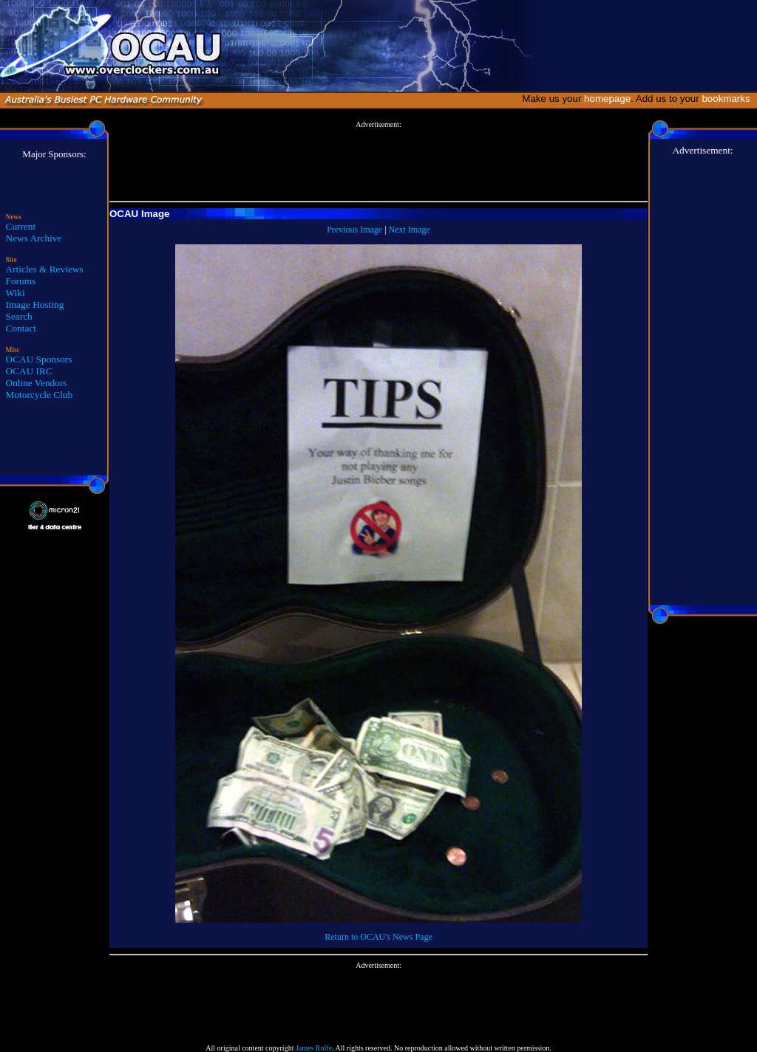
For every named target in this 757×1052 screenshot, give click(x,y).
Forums (21, 280)
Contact (21, 328)
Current (21, 226)
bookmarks (729, 98)
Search (19, 316)
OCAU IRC (29, 371)
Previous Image (354, 229)
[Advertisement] (378, 161)
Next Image (409, 229)
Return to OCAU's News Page (378, 937)
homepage (607, 98)
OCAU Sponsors (39, 359)
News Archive (34, 238)
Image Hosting (35, 304)
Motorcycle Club (39, 394)
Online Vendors (36, 382)
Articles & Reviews (45, 269)
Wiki (15, 292)
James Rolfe (314, 1048)
